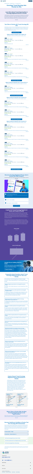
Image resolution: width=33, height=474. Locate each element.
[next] (27, 398)
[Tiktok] (8, 460)
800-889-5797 (6, 457)
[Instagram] (11, 460)
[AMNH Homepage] (4, 1)
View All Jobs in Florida (16, 32)
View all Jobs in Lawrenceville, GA (16, 95)
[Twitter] (4, 460)
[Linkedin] (5, 460)
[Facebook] (2, 460)
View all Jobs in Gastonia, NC (16, 119)
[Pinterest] (7, 460)
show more (27, 44)
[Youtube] (10, 460)
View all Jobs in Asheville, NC (16, 169)
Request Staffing (8, 269)
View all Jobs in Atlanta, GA (16, 80)
